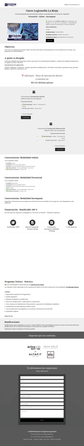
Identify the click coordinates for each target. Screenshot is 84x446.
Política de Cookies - (28, 439)
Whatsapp (49, 40)
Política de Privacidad (55, 439)
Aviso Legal (46, 439)
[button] (79, 351)
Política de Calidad (38, 439)
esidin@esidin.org (48, 436)
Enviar (42, 420)
